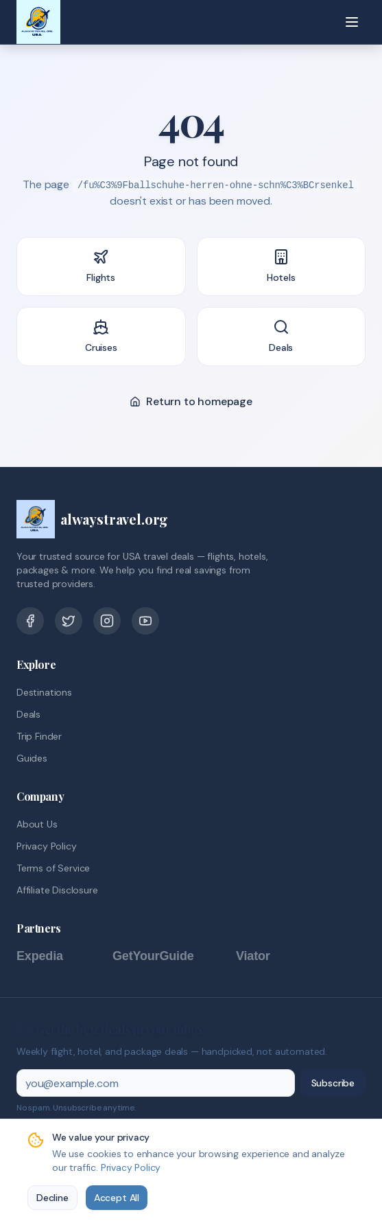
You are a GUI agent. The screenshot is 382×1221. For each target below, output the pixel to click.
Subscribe (333, 1083)
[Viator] (267, 956)
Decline (52, 1197)
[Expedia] (57, 956)
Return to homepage (191, 401)
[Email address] (155, 1083)
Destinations (44, 692)
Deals (28, 714)
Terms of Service (53, 868)
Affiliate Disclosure (56, 890)
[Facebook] (30, 621)
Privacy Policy (46, 846)
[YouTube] (145, 621)
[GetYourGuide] (167, 956)
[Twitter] (68, 621)
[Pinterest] (107, 621)
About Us (37, 824)
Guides (31, 758)
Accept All (116, 1197)
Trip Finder (39, 736)
